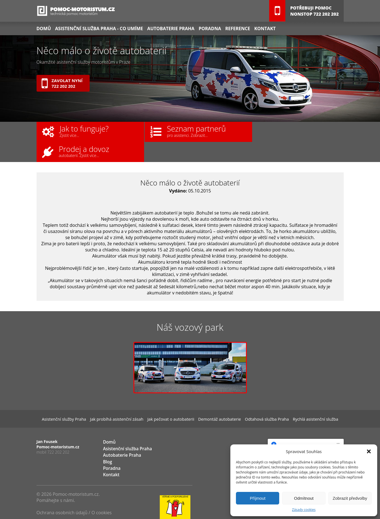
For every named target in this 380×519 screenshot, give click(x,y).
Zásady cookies (304, 509)
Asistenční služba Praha (125, 429)
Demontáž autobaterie (216, 399)
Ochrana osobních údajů (62, 493)
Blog (107, 442)
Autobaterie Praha (170, 28)
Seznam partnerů (183, 130)
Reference (236, 28)
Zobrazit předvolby (350, 498)
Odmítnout (304, 498)
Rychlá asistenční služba (303, 399)
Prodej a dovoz (281, 130)
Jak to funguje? (76, 130)
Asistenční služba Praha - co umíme (99, 28)
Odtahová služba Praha (259, 399)
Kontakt (263, 28)
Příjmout (258, 498)
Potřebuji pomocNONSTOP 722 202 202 (313, 11)
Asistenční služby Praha (76, 399)
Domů (44, 28)
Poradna (209, 28)
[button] (369, 451)
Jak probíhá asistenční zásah (124, 399)
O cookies (101, 493)
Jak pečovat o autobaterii (172, 399)
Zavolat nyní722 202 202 (62, 83)
